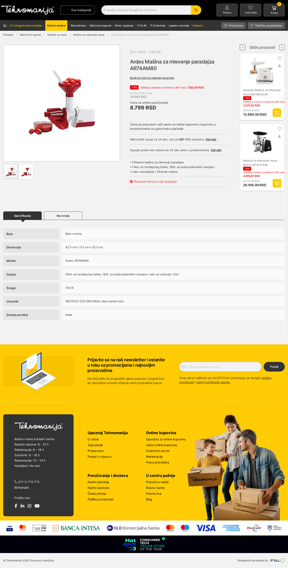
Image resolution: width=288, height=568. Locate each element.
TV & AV (142, 25)
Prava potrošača (157, 463)
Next (282, 45)
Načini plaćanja (98, 482)
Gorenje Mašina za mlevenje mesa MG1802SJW (262, 92)
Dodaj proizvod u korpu (277, 113)
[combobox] (151, 10)
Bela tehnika (78, 25)
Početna (8, 34)
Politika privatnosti (100, 500)
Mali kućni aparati (100, 25)
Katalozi (197, 25)
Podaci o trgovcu (100, 457)
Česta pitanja (97, 494)
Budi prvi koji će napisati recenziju (152, 78)
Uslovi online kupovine (161, 445)
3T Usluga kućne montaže (26, 25)
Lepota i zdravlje (179, 25)
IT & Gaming (157, 25)
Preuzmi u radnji (157, 482)
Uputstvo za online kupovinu (166, 440)
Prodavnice (95, 451)
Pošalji (274, 367)
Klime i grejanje (124, 25)
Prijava (227, 12)
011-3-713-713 (27, 482)
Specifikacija (22, 216)
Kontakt (22, 488)
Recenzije (63, 216)
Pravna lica (233, 25)
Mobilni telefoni (56, 25)
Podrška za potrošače (266, 25)
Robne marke (155, 488)
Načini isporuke (98, 488)
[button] (12, 103)
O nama (93, 440)
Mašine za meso (57, 34)
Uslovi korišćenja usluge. (213, 383)
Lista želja (251, 12)
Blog (149, 500)
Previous (242, 45)
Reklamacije (154, 457)
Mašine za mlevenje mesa (89, 34)
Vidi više (210, 139)
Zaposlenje (95, 445)
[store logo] (27, 10)
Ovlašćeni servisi (157, 451)
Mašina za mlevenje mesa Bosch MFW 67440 (260, 163)
